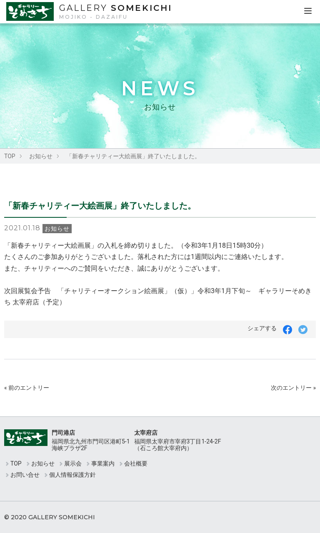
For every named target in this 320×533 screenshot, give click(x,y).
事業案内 (103, 463)
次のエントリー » (293, 387)
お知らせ (40, 156)
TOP (9, 156)
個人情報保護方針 (72, 474)
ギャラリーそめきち (30, 11)
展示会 (73, 463)
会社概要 (136, 463)
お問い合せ (25, 474)
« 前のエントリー (26, 387)
